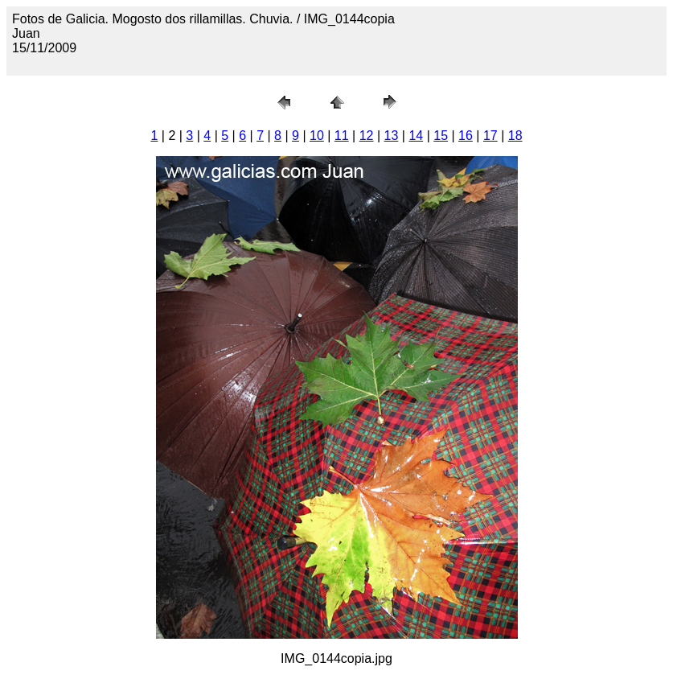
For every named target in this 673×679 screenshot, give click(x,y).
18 (515, 135)
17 (490, 135)
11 (341, 135)
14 (415, 135)
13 (391, 135)
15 (440, 135)
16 (465, 135)
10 (317, 135)
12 (366, 135)
